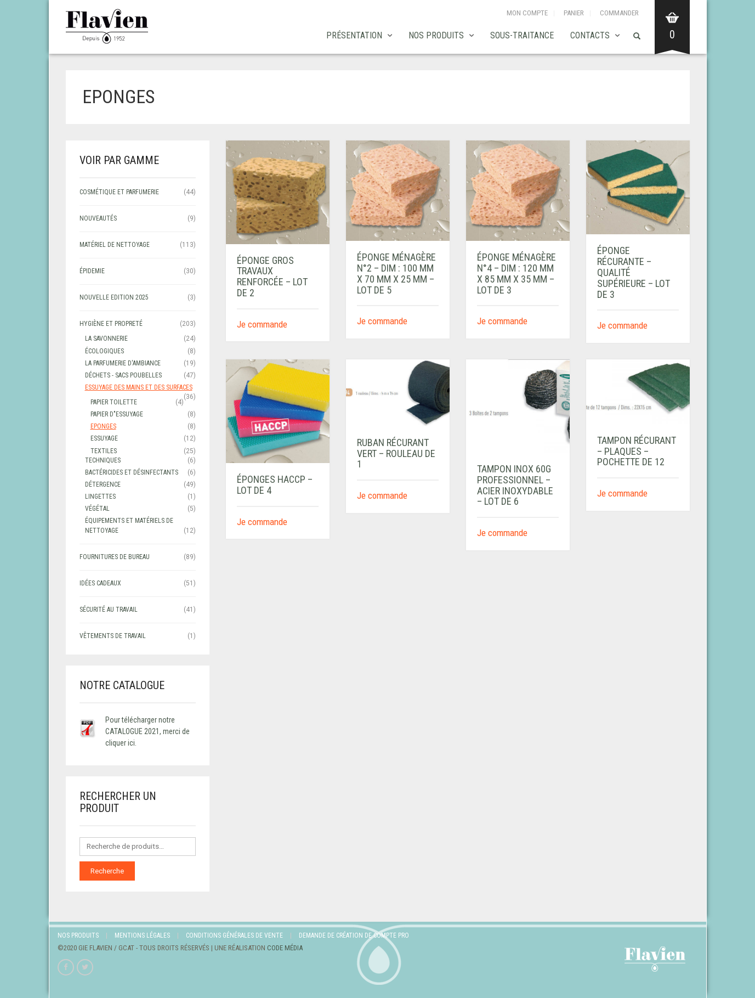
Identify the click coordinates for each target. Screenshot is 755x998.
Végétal (97, 508)
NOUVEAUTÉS (98, 218)
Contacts (590, 35)
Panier (574, 13)
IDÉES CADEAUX (100, 583)
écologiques (104, 351)
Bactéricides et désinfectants (131, 472)
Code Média (285, 948)
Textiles (103, 451)
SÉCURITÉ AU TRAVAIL (109, 609)
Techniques (103, 460)
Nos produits (436, 35)
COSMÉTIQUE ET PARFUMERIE (119, 192)
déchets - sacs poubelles (123, 375)
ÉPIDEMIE (92, 271)
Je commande (262, 324)
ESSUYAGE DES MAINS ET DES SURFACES (138, 387)
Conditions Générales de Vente (234, 935)
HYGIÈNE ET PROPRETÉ (111, 324)
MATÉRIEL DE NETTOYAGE (115, 245)
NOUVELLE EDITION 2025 (114, 297)
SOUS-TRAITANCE (522, 35)
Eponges (103, 426)
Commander (619, 13)
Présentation (354, 35)
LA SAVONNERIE (106, 338)
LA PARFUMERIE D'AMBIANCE (123, 363)
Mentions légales (142, 935)
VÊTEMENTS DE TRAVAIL (113, 636)
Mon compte (527, 13)
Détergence (103, 484)
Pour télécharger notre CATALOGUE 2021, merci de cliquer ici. (147, 731)
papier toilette (113, 402)
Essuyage (104, 438)
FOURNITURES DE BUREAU (115, 557)
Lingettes (100, 496)
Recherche (107, 871)
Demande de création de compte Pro (354, 935)
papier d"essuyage (116, 414)
